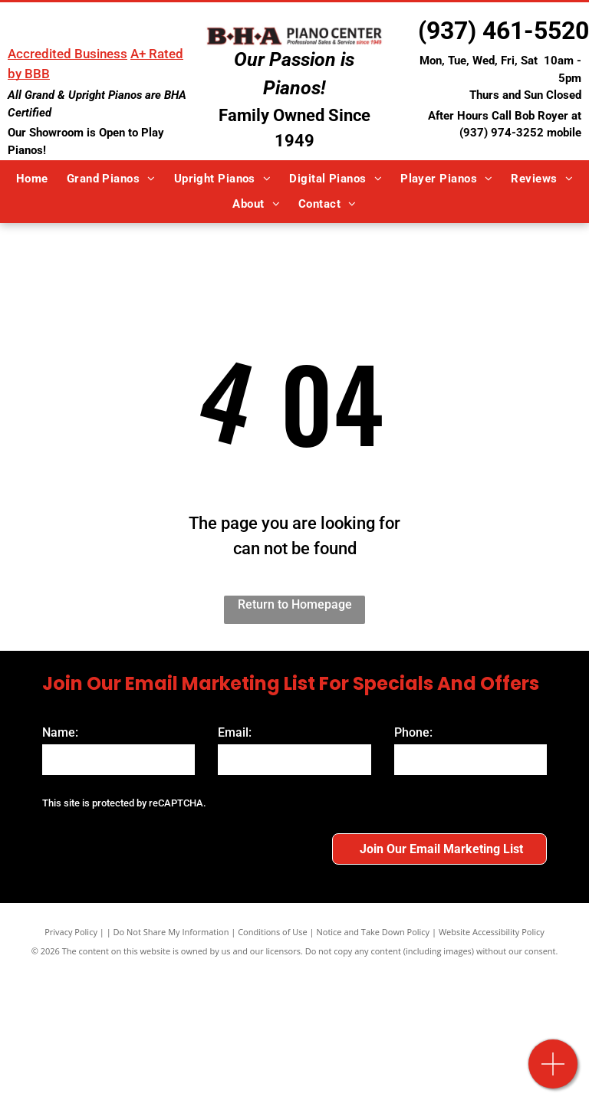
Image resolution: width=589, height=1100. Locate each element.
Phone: (413, 732)
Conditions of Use (273, 891)
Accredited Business (67, 53)
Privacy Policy (70, 891)
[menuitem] (32, 179)
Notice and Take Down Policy (373, 891)
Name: (60, 732)
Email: (235, 732)
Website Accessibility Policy (492, 891)
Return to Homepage (295, 604)
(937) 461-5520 (503, 30)
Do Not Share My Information (171, 891)
